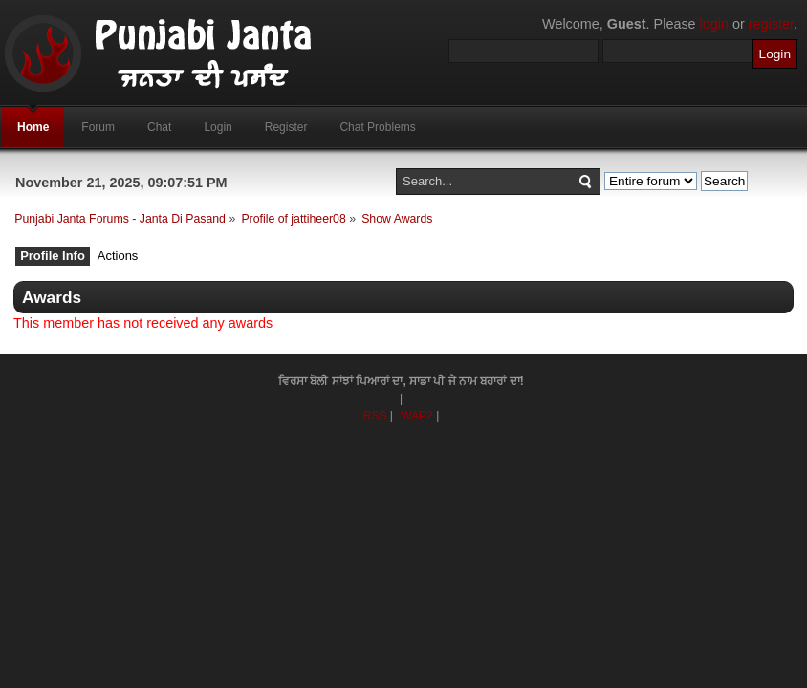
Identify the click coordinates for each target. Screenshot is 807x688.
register (771, 24)
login (714, 24)
